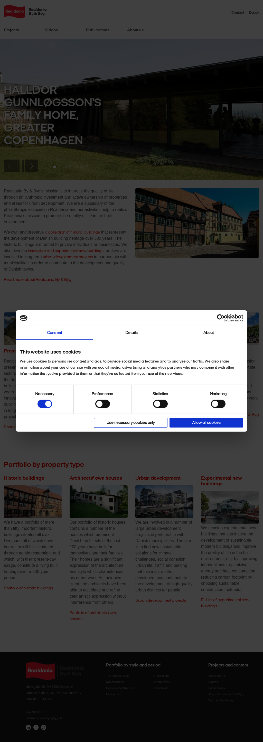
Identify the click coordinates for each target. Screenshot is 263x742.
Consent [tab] (54, 332)
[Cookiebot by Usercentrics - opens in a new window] (220, 318)
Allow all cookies (206, 422)
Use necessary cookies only (131, 422)
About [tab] (208, 332)
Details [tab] (131, 332)
